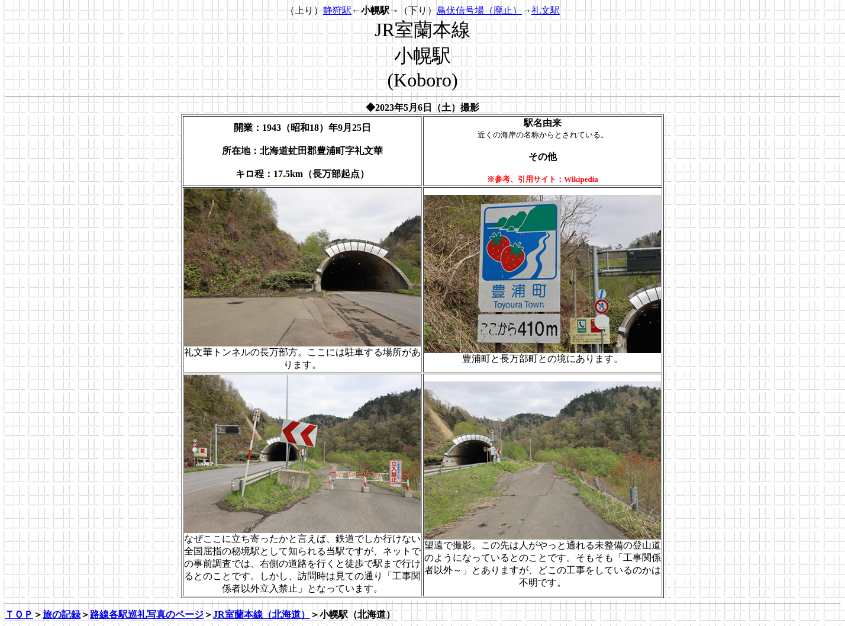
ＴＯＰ (19, 614)
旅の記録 (61, 614)
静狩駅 (337, 10)
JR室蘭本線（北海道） (261, 614)
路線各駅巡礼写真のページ (147, 614)
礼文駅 (545, 10)
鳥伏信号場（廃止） (479, 10)
